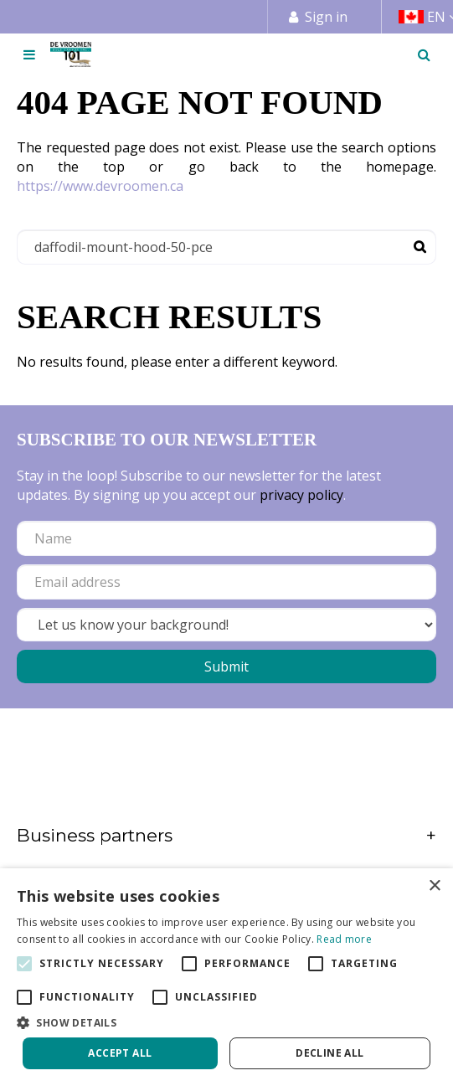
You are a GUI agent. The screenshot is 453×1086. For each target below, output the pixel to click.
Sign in (326, 16)
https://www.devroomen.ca (100, 186)
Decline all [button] (329, 1053)
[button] (226, 1022)
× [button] (434, 886)
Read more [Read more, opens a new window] (344, 939)
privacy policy (301, 495)
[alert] (226, 977)
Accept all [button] (120, 1053)
